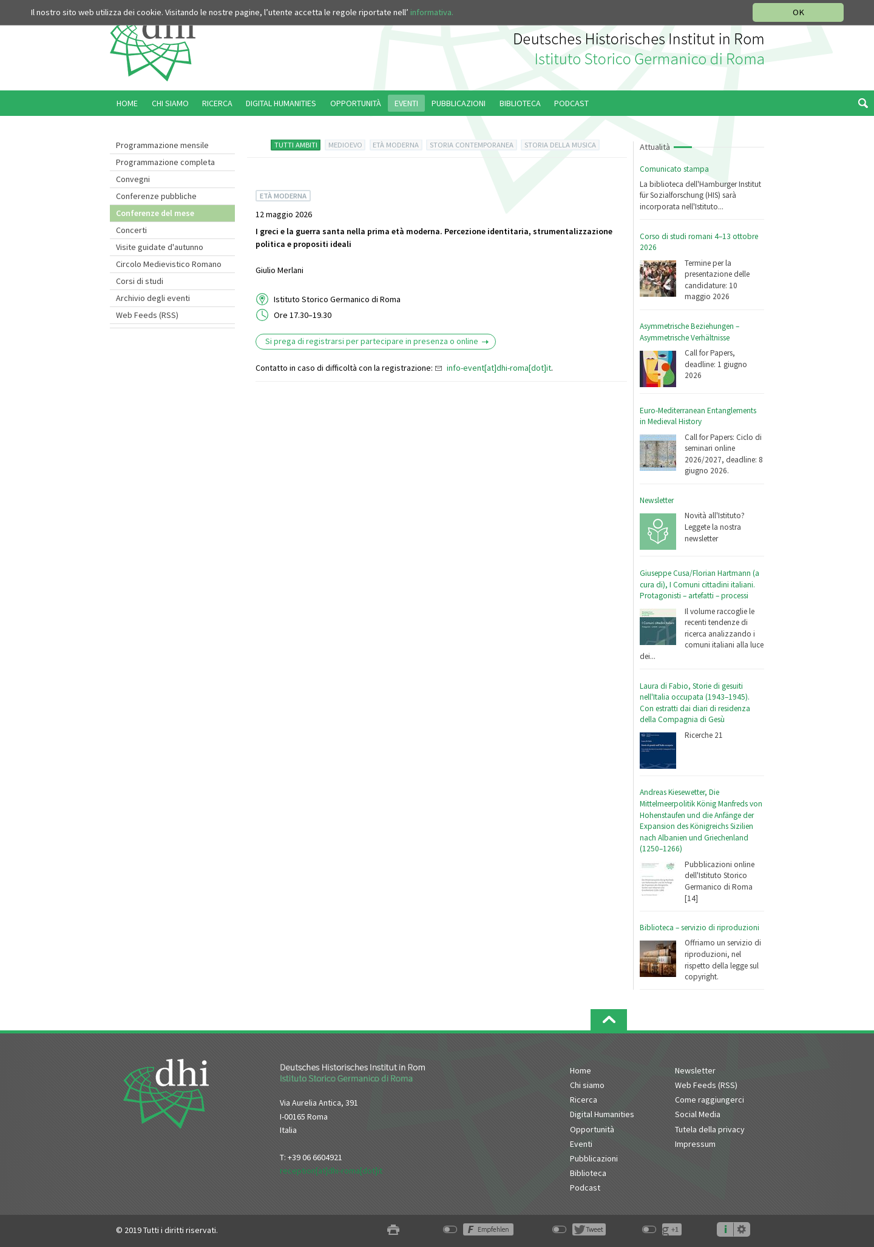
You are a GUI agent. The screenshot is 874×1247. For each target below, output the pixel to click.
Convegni (133, 179)
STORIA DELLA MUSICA (560, 144)
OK (798, 12)
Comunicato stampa (674, 169)
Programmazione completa (165, 162)
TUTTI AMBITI (295, 144)
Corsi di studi (139, 280)
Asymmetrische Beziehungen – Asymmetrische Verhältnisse (689, 332)
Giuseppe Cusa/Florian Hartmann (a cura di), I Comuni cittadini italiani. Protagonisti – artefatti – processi (699, 584)
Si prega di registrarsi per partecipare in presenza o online (371, 341)
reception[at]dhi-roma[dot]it (331, 1170)
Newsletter (657, 500)
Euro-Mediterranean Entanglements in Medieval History (698, 416)
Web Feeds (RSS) (147, 314)
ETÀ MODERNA (396, 144)
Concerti (131, 230)
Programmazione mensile (162, 145)
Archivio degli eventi (153, 297)
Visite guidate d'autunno (159, 247)
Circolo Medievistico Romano (169, 264)
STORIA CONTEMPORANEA (471, 144)
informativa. (431, 12)
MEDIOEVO (345, 144)
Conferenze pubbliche (156, 196)
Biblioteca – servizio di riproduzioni (699, 927)
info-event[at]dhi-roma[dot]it (499, 367)
